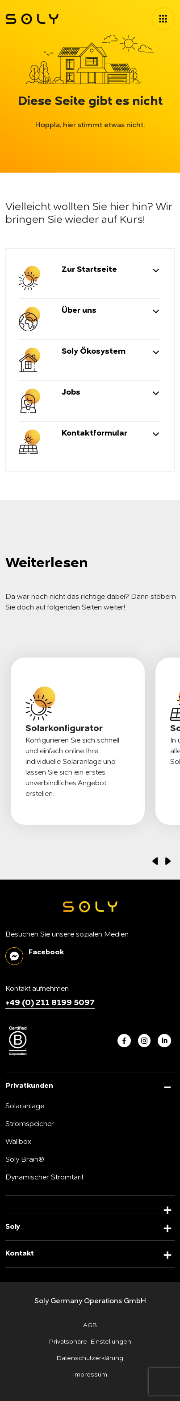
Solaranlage (24, 1106)
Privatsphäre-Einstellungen (90, 1342)
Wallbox (18, 1142)
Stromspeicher (29, 1124)
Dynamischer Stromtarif (44, 1177)
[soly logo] (32, 18)
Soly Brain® (24, 1159)
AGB (90, 1325)
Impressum (90, 1375)
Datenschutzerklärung (90, 1358)
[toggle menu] (163, 18)
